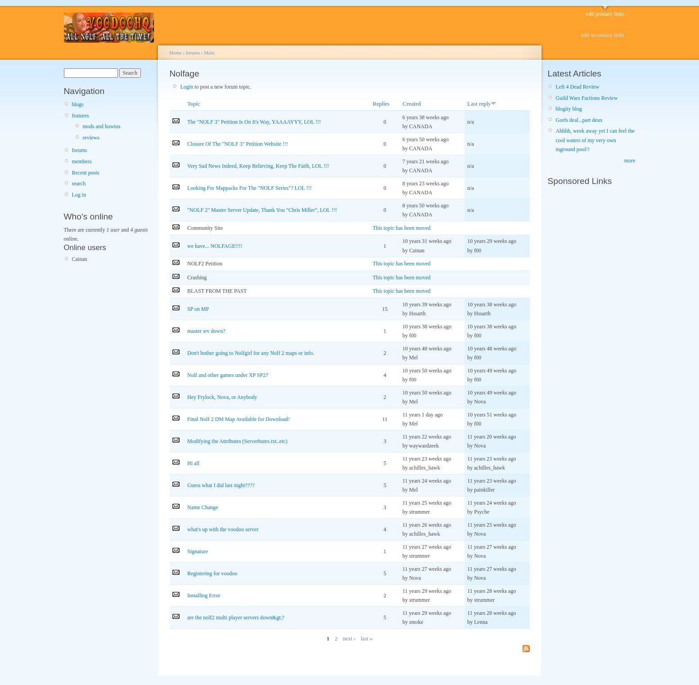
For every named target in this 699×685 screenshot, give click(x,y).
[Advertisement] (575, 325)
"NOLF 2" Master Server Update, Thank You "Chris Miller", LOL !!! (262, 210)
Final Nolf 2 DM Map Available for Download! (238, 419)
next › (349, 639)
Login (187, 87)
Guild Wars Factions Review (587, 98)
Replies (381, 104)
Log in (79, 195)
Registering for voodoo (212, 573)
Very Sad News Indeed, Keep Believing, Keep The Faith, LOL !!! (258, 166)
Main (209, 52)
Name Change (202, 507)
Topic (193, 104)
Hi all (193, 463)
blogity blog (569, 109)
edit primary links (605, 14)
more (630, 160)
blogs (78, 104)
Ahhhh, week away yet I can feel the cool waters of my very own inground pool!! (595, 140)
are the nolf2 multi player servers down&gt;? (235, 617)
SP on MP (198, 309)
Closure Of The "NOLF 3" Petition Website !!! (237, 144)
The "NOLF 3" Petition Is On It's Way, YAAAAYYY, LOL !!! (254, 122)
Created (411, 104)
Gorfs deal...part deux (579, 120)
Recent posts (85, 173)
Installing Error (204, 595)
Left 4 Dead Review (578, 87)
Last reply (481, 104)
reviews (91, 137)
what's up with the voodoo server (222, 529)
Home (176, 52)
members (82, 161)
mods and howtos (102, 126)
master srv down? (206, 331)
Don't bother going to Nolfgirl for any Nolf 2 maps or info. (250, 353)
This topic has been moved (402, 228)
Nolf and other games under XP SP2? (227, 375)
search (79, 183)
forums (79, 150)
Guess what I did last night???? (221, 485)
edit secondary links (603, 35)
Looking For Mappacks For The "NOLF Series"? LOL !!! (249, 188)
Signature (197, 551)
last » (366, 639)
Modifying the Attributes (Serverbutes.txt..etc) (237, 441)
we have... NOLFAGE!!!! (215, 246)
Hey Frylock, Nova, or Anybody (222, 397)
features (80, 115)
